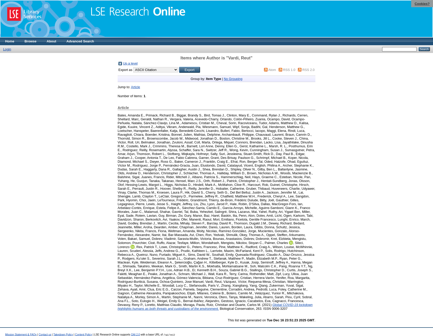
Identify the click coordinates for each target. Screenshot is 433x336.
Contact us (45, 334)
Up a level (130, 63)
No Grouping (233, 79)
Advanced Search (80, 41)
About (51, 41)
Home (9, 41)
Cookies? (422, 4)
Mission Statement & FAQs (20, 334)
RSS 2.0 (308, 70)
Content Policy (83, 334)
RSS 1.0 (289, 70)
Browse (30, 41)
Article (135, 87)
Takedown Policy (63, 334)
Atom (272, 70)
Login (7, 49)
